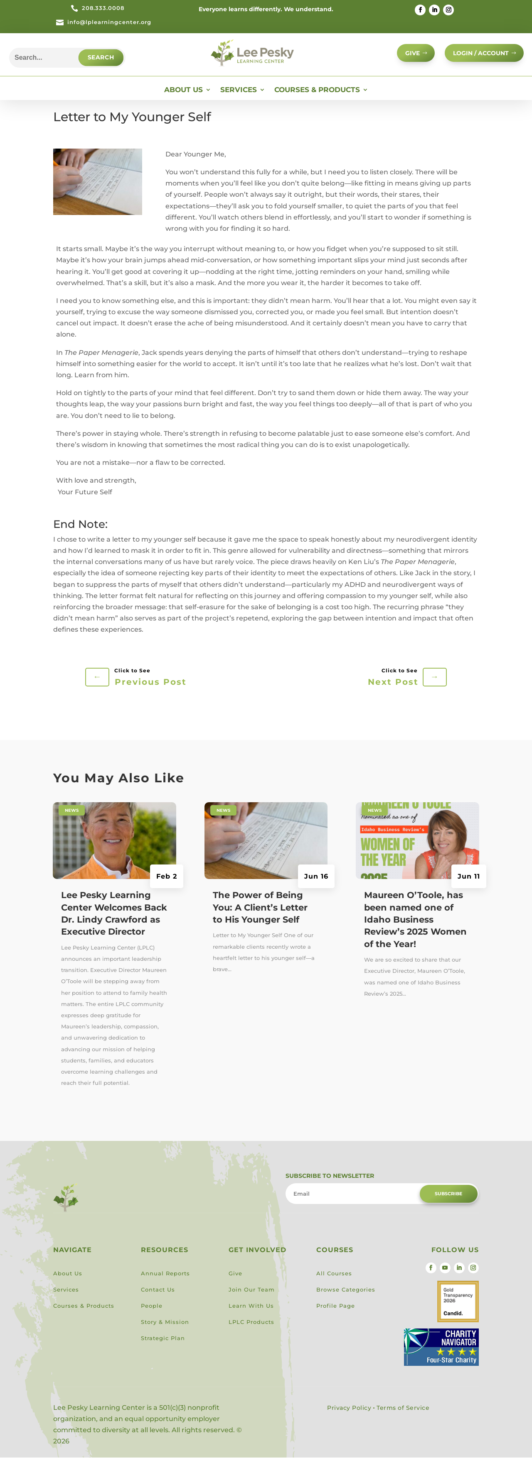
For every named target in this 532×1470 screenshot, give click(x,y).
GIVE (403, 57)
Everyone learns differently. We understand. (266, 9)
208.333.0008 (103, 8)
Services (238, 102)
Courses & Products (317, 102)
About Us (183, 102)
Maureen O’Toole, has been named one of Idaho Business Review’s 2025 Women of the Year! (415, 932)
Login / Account (477, 57)
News (72, 822)
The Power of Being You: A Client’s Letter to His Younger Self (260, 920)
